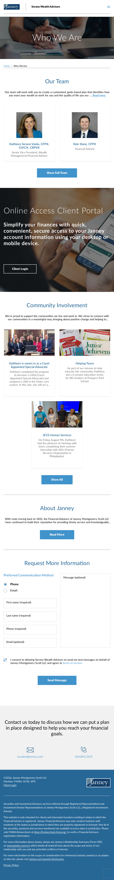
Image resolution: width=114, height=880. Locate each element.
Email (13, 590)
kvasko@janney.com (30, 757)
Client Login (20, 268)
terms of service (72, 663)
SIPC (33, 781)
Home (7, 66)
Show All (57, 479)
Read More (57, 534)
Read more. (99, 95)
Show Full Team (57, 172)
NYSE (26, 781)
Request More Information (57, 563)
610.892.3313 (84, 757)
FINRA (18, 781)
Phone (14, 584)
